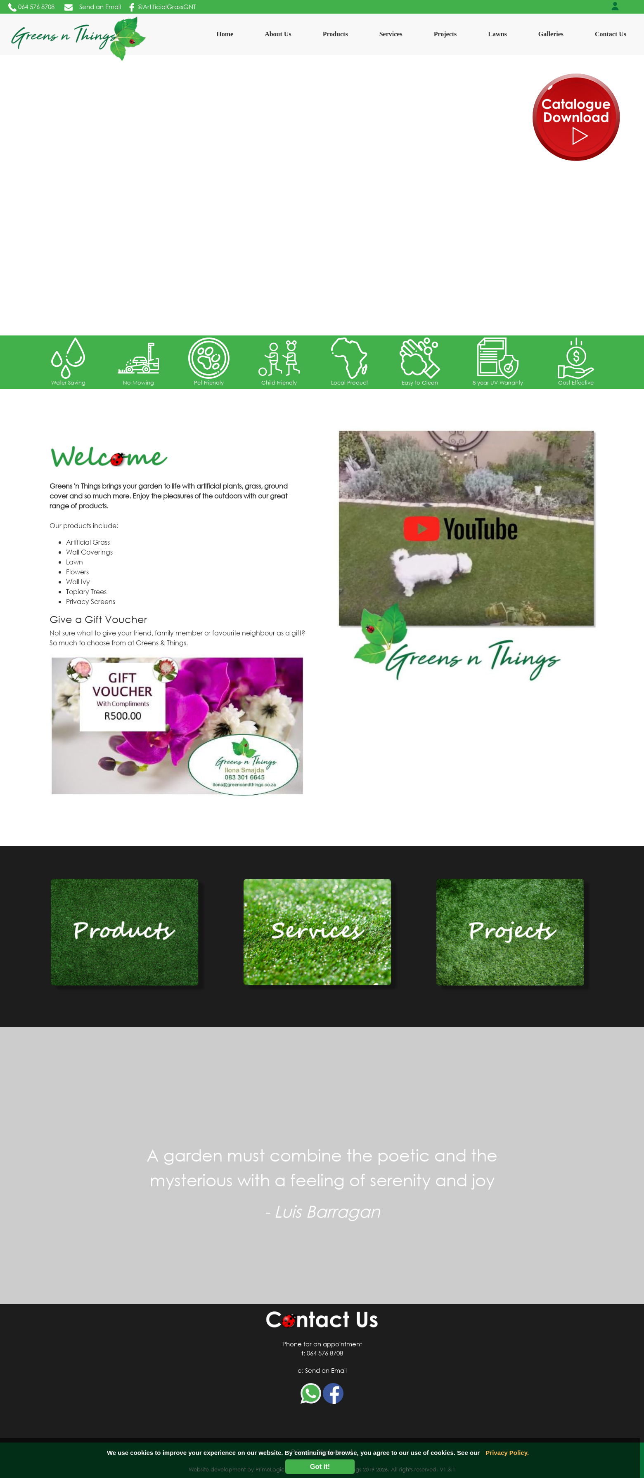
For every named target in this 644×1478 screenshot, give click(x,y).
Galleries (551, 34)
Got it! (320, 1466)
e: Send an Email (322, 1370)
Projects (445, 34)
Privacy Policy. (507, 1452)
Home (226, 33)
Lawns (497, 34)
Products (335, 34)
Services (390, 34)
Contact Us (610, 34)
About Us (278, 34)
